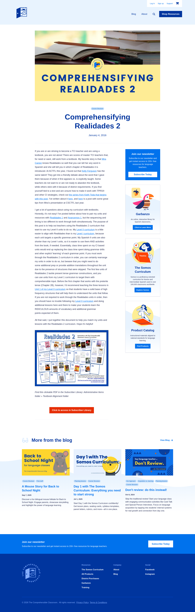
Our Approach (131, 481)
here (70, 199)
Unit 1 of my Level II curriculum (50, 289)
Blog (133, 14)
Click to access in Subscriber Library (71, 410)
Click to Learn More (143, 227)
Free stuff (40, 481)
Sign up (161, 3)
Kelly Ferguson (89, 171)
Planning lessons (80, 481)
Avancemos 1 (74, 217)
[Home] (22, 12)
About (144, 14)
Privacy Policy (82, 602)
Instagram (150, 574)
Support (170, 3)
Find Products (143, 346)
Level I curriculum (85, 233)
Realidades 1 (56, 217)
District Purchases (90, 578)
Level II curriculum (85, 229)
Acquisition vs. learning (145, 481)
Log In (152, 3)
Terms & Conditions (98, 602)
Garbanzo (86, 583)
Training (85, 587)
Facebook (150, 570)
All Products (87, 574)
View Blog (166, 440)
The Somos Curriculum (92, 570)
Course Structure (97, 109)
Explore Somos (142, 290)
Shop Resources (170, 14)
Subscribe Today (143, 174)
